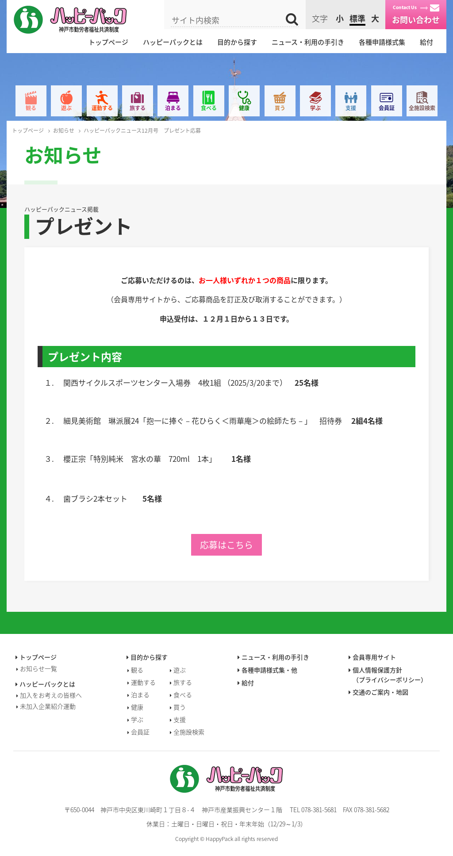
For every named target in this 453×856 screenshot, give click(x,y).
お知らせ (63, 130)
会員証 (387, 108)
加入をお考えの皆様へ (51, 695)
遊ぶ (66, 108)
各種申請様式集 (382, 42)
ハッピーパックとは (173, 42)
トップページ (108, 42)
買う (280, 108)
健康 (244, 108)
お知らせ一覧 (38, 668)
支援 (351, 108)
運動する (102, 108)
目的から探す (237, 42)
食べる (209, 108)
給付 (426, 42)
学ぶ (315, 108)
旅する (138, 108)
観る (31, 108)
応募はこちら (226, 544)
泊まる (173, 108)
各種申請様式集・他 (269, 669)
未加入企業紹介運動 (48, 706)
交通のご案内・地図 (380, 691)
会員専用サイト (374, 657)
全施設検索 (422, 108)
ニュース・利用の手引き (308, 42)
